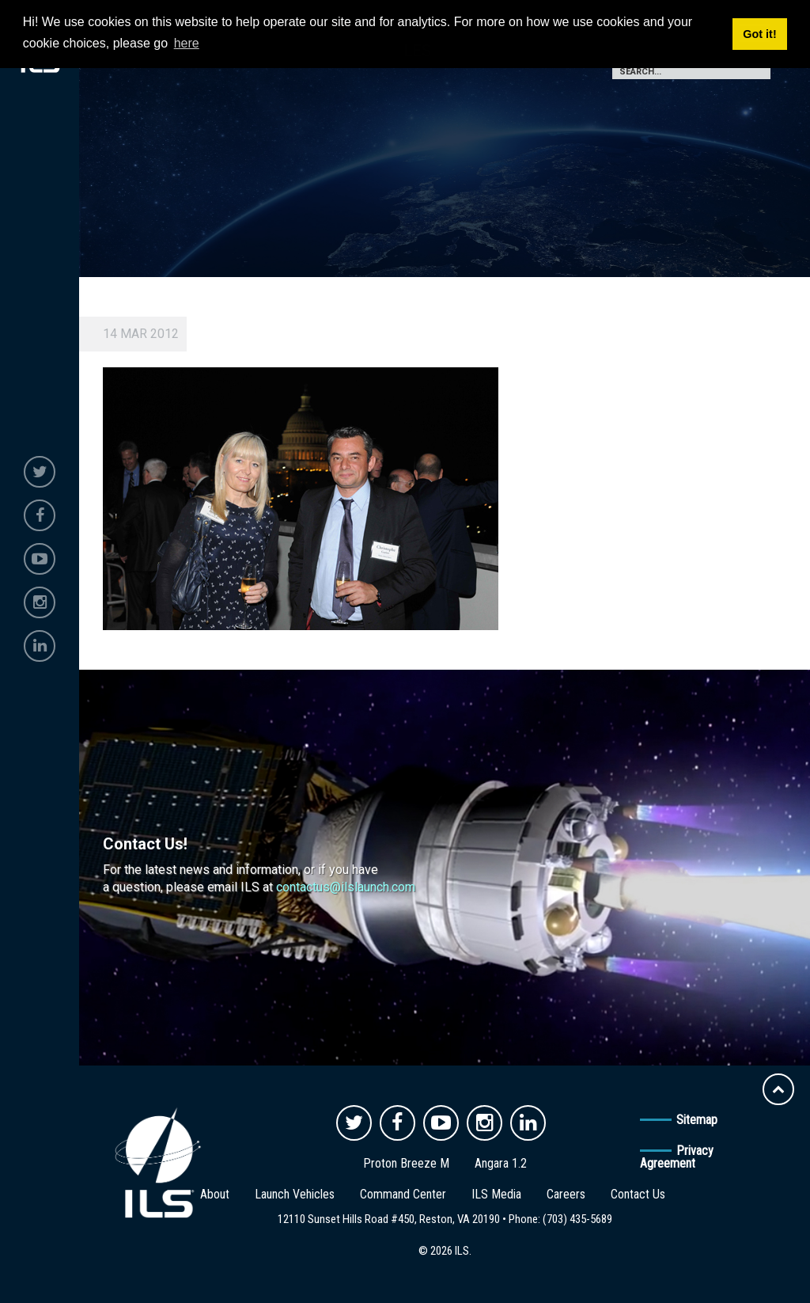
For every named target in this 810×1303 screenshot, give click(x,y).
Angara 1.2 (501, 1163)
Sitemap (696, 1119)
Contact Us (638, 1194)
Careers (566, 1194)
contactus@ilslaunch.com (345, 887)
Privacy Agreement (676, 1157)
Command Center (403, 1194)
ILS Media (496, 1194)
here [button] (186, 43)
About (214, 1194)
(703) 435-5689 (577, 1219)
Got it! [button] (759, 34)
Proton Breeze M (406, 1163)
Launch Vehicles (295, 1194)
